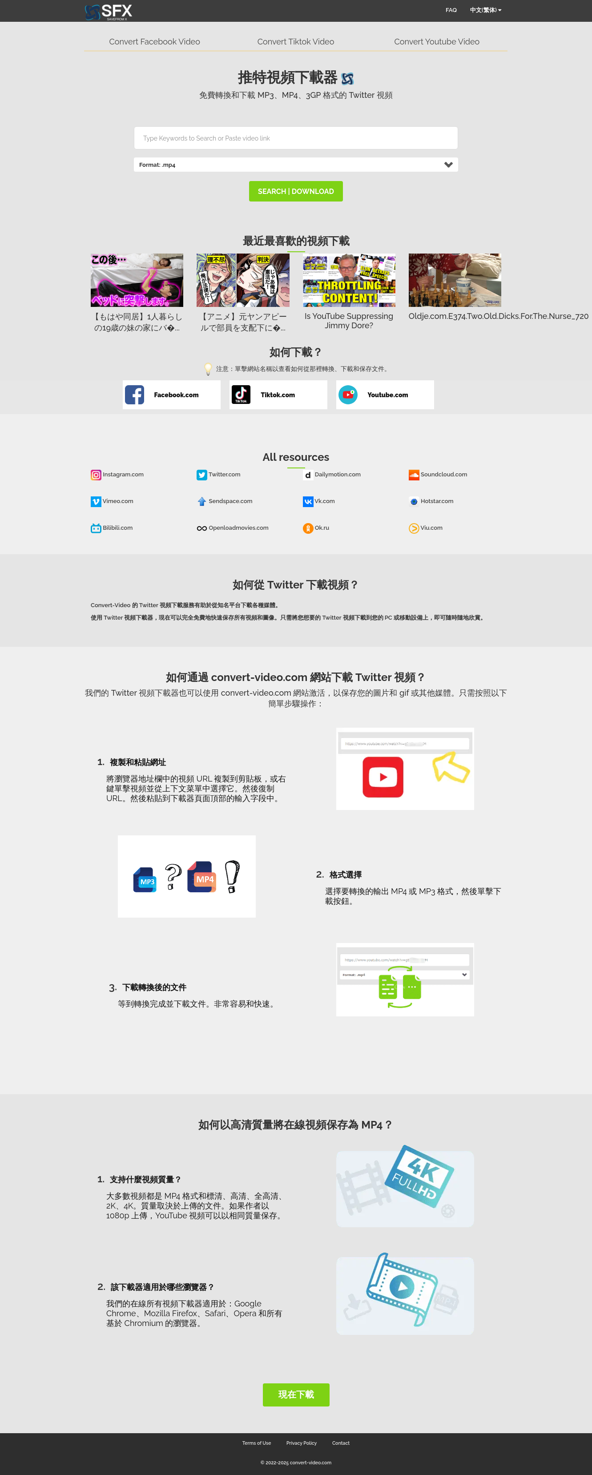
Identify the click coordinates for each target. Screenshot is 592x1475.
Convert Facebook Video (154, 41)
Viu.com (426, 527)
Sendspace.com (224, 501)
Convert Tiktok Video (296, 41)
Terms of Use (256, 1443)
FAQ (451, 10)
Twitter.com (218, 474)
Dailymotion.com (332, 474)
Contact (341, 1443)
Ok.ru (316, 527)
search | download (296, 191)
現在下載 (296, 1394)
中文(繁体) (485, 10)
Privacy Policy (301, 1443)
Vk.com (319, 501)
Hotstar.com (431, 501)
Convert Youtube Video (436, 41)
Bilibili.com (112, 527)
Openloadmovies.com (233, 527)
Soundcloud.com (438, 474)
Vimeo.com (112, 501)
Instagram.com (117, 474)
